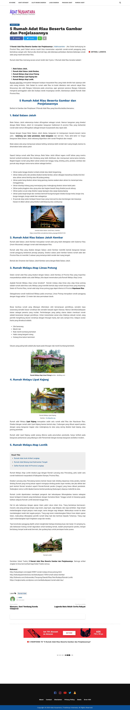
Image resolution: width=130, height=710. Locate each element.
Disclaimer (58, 699)
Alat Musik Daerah (39, 2)
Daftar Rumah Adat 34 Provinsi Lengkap (29, 466)
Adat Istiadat (23, 2)
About (41, 699)
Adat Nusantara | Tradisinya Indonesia (64, 707)
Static (79, 699)
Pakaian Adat (67, 2)
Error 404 (87, 699)
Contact (49, 699)
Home (12, 2)
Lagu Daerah (54, 2)
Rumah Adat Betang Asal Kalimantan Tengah (30, 462)
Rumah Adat (79, 2)
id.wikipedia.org (50, 418)
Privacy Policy (69, 699)
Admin (20, 597)
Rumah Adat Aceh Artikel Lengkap (26, 458)
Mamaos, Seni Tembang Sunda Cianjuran (24, 608)
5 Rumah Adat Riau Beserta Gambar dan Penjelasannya (46, 30)
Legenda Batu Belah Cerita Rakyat (69, 607)
